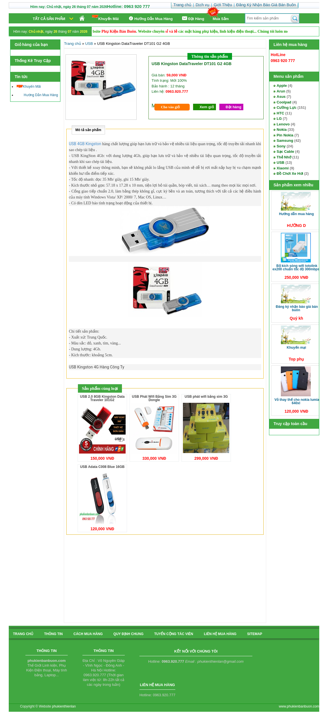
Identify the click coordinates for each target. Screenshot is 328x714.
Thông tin (53, 634)
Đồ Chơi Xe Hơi (290, 173)
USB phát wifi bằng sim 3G (206, 397)
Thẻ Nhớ (284, 157)
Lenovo (283, 124)
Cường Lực (286, 107)
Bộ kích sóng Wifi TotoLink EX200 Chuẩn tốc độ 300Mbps (295, 267)
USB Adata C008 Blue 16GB (102, 467)
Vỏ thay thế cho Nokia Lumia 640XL (296, 401)
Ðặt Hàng (192, 18)
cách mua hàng (88, 634)
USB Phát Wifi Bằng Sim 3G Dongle (154, 398)
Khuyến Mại (296, 348)
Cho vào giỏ (170, 107)
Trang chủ (72, 43)
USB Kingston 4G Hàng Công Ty (96, 367)
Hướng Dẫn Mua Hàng (150, 18)
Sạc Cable (285, 151)
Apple (282, 85)
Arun (281, 91)
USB (280, 162)
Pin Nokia (285, 135)
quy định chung (128, 634)
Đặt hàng (233, 107)
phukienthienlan (64, 706)
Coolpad (284, 102)
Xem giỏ (207, 107)
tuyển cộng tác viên (173, 634)
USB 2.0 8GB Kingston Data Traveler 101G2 (102, 398)
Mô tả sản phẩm (88, 130)
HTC (280, 113)
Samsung (285, 140)
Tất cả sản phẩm (49, 19)
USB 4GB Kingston (85, 144)
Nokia (282, 129)
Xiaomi (283, 168)
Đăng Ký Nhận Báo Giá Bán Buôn (297, 308)
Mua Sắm (221, 19)
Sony (281, 146)
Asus (281, 96)
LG (279, 118)
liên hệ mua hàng (220, 634)
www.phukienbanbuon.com (299, 706)
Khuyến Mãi (105, 18)
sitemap (254, 634)
